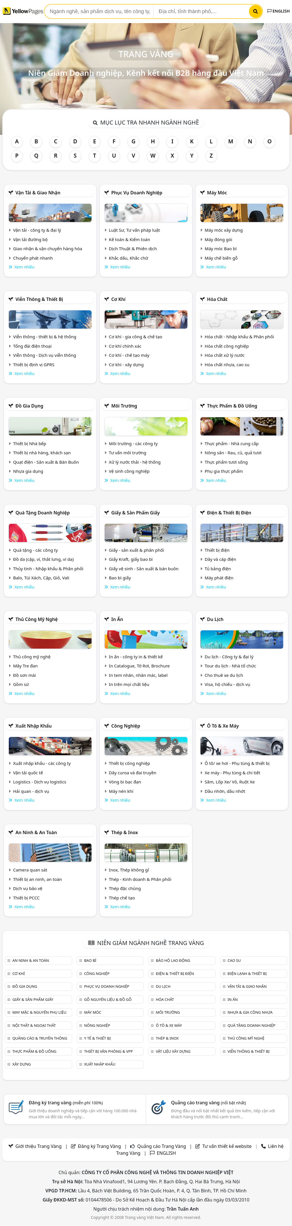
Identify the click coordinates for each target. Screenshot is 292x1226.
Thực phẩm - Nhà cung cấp (232, 443)
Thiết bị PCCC (26, 898)
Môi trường (124, 406)
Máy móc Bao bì (221, 248)
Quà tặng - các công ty (35, 550)
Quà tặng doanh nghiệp (42, 513)
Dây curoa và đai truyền (132, 772)
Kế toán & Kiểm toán (129, 239)
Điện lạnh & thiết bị (247, 973)
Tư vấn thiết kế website (227, 1146)
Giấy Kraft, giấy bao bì (131, 559)
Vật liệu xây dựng (173, 1051)
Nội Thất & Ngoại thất (34, 1025)
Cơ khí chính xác (125, 346)
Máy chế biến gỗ (221, 258)
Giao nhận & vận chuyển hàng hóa (47, 248)
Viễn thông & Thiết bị (39, 299)
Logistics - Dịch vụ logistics (39, 782)
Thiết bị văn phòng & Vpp (108, 1051)
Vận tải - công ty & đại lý (37, 230)
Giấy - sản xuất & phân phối (136, 550)
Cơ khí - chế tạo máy (129, 355)
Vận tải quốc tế (28, 772)
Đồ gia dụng (29, 406)
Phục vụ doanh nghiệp (136, 193)
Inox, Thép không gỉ (129, 870)
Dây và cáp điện (220, 559)
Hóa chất (217, 299)
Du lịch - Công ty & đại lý (229, 656)
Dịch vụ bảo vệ (27, 888)
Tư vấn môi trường (127, 452)
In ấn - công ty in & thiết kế (136, 656)
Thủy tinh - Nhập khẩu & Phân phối (48, 568)
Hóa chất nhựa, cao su (227, 364)
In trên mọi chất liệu (129, 684)
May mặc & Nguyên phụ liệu (39, 1012)
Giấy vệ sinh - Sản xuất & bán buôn (144, 568)
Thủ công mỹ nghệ (36, 619)
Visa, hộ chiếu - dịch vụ (227, 684)
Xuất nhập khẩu (33, 726)
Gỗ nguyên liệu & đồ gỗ (108, 999)
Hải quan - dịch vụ (31, 791)
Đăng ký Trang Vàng (99, 1146)
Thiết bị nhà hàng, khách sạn (42, 452)
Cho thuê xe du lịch (224, 675)
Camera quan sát (30, 870)
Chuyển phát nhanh (33, 258)
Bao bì (90, 960)
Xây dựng (21, 1064)
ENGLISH (278, 11)
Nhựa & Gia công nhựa (250, 1012)
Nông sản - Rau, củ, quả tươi (233, 452)
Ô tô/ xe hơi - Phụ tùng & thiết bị (237, 763)
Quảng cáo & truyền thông (39, 1038)
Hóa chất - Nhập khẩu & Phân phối (239, 336)
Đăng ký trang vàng (66, 1102)
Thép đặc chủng (125, 888)
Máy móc (217, 193)
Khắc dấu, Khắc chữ (128, 258)
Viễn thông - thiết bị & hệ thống (44, 336)
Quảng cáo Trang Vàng (161, 1146)
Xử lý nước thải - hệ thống (135, 462)
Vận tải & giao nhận (37, 193)
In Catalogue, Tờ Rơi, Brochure (139, 666)
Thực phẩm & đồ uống (232, 406)
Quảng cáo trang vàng (208, 1102)
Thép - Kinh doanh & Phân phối (140, 879)
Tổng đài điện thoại (32, 346)
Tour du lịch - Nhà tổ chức (230, 666)
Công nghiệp (125, 726)
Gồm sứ (21, 684)
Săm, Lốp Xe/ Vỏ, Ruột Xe (230, 782)
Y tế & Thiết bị (97, 1038)
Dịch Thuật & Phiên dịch (133, 248)
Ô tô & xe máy (223, 726)
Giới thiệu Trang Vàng (38, 1146)
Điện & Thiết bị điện (229, 513)
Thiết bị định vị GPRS (33, 364)
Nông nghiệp (97, 1025)
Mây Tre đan (25, 666)
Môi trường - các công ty (133, 443)
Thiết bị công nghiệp (129, 763)
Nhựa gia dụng (28, 471)
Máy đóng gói (218, 239)
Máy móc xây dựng (224, 230)
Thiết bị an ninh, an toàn (37, 879)
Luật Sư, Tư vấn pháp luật (134, 230)
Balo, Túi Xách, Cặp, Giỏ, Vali (41, 578)
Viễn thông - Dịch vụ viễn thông (44, 355)
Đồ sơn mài (24, 675)
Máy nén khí (121, 791)
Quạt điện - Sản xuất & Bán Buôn (46, 462)
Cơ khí (118, 299)
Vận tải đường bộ (30, 239)
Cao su (234, 960)
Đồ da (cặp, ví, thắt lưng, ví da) (43, 559)
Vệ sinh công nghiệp (129, 471)
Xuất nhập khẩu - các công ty (42, 763)
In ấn (117, 619)
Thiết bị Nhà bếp (29, 443)
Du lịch (215, 619)
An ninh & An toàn (36, 832)
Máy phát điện (219, 578)
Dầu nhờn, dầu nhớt (225, 791)
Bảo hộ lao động (173, 960)
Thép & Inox (124, 832)
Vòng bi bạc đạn (125, 782)
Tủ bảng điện (218, 568)
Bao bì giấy (120, 578)
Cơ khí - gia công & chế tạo (135, 336)
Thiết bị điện (217, 550)
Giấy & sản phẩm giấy (135, 513)
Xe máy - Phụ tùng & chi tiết (232, 772)
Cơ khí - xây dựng (126, 364)
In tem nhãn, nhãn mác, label (138, 675)
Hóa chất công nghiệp (227, 346)
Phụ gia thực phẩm (224, 471)
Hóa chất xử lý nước (225, 355)
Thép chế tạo (122, 898)
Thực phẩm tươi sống (226, 462)
